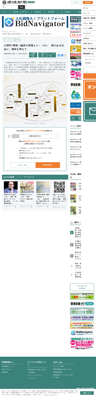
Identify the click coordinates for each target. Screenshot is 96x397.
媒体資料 (5, 372)
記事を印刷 (43, 55)
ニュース (12, 31)
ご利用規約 (31, 372)
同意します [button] (87, 393)
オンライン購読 (58, 366)
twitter (58, 55)
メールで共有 (52, 55)
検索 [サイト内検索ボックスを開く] (90, 4)
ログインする (22, 165)
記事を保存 (34, 55)
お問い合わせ (6, 369)
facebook (62, 55)
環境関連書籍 (57, 372)
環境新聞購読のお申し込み (62, 369)
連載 (17, 39)
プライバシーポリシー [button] (50, 394)
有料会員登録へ (48, 165)
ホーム (4, 31)
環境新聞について (8, 366)
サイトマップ (32, 378)
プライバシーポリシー (35, 375)
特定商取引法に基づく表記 (37, 369)
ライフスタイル (9, 39)
